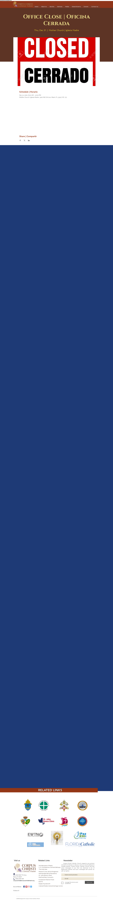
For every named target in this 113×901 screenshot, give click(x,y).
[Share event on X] (24, 140)
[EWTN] (48, 882)
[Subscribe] (89, 882)
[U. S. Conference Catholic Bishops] (54, 867)
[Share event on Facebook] (20, 140)
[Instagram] (29, 886)
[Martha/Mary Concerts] (49, 877)
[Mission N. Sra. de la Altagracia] (53, 872)
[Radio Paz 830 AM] (48, 884)
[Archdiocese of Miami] (49, 866)
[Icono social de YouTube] (26, 886)
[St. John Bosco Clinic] (48, 875)
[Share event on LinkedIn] (29, 140)
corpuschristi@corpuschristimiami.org (23, 880)
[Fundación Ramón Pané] (50, 880)
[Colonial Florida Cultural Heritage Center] (51, 886)
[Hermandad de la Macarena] (52, 874)
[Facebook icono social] (24, 886)
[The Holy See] (48, 869)
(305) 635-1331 (18, 878)
